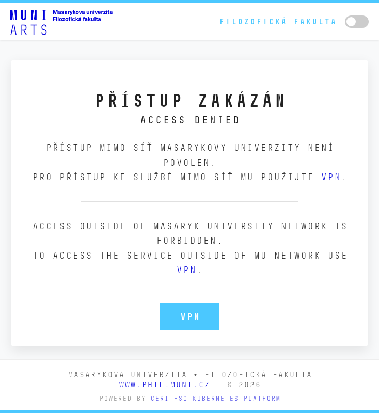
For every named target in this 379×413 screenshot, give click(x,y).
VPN (331, 176)
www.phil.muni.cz (164, 384)
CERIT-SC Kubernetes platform (215, 398)
